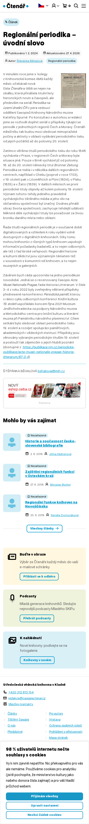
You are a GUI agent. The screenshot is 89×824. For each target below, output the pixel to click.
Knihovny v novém (37, 660)
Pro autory (56, 713)
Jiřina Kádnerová (60, 454)
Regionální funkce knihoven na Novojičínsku (51, 504)
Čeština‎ (41, 5)
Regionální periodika (61, 61)
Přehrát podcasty (37, 618)
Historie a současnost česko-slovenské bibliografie (50, 443)
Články (12, 713)
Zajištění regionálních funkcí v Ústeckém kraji (49, 474)
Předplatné (15, 731)
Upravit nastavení (44, 805)
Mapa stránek (58, 737)
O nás (11, 725)
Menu (83, 6)
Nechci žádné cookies (44, 815)
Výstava (55, 719)
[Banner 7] (45, 399)
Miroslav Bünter (60, 484)
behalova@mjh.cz (51, 371)
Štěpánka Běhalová (29, 61)
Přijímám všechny (44, 796)
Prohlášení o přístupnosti (65, 731)
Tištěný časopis (18, 719)
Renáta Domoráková (65, 515)
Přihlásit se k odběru (39, 576)
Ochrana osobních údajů (65, 725)
